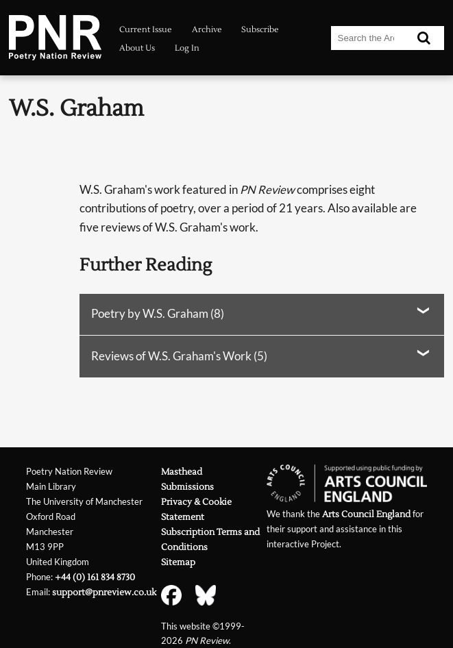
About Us (137, 48)
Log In (187, 48)
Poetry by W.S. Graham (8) (157, 314)
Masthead (181, 471)
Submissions (187, 487)
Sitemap (178, 562)
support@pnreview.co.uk (104, 592)
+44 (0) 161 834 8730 (95, 577)
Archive (207, 30)
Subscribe (260, 30)
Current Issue (145, 30)
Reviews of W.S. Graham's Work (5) (179, 356)
